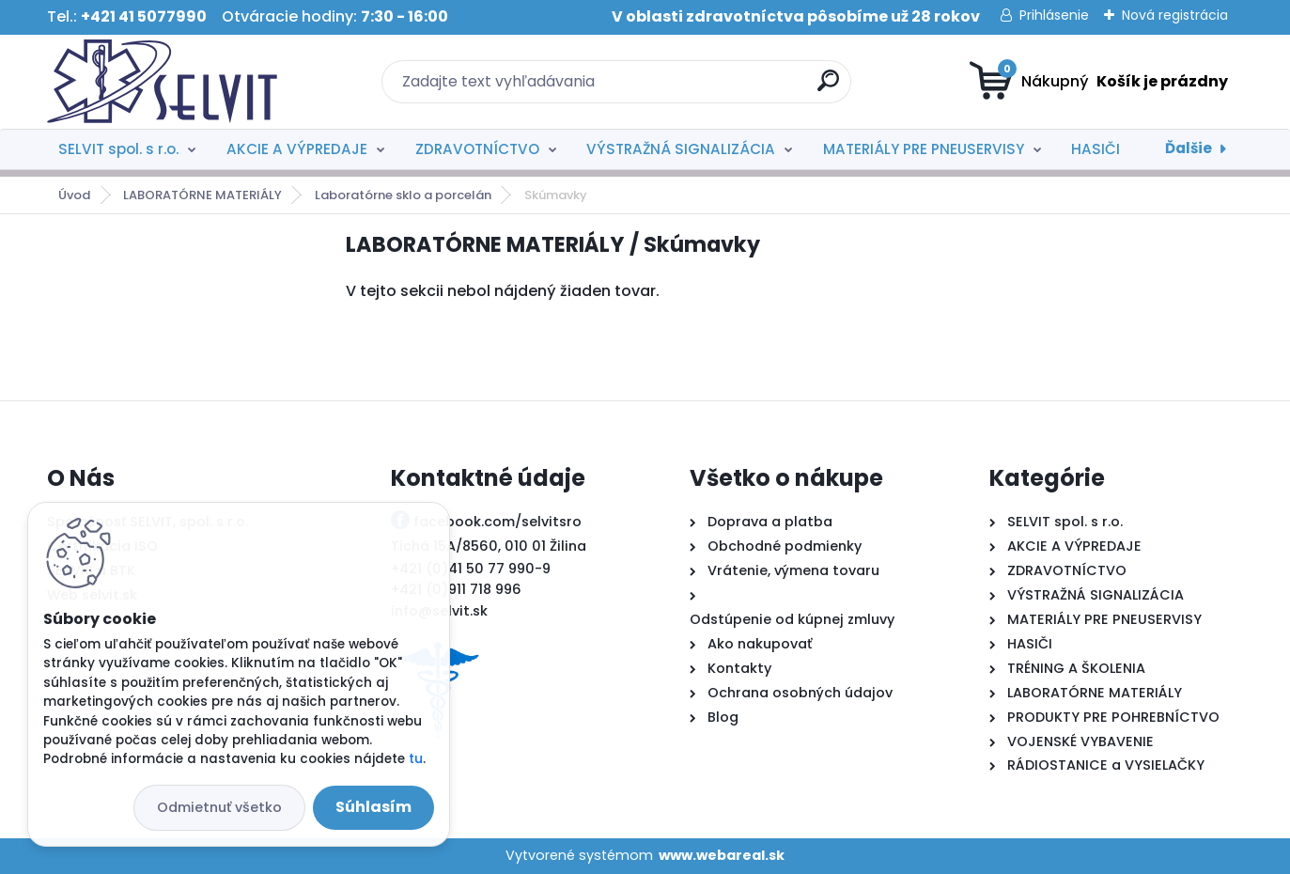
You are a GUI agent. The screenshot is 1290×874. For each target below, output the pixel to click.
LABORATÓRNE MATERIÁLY (202, 195)
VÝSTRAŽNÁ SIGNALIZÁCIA (680, 149)
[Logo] (162, 82)
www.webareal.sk (722, 855)
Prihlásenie (1054, 15)
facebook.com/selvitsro (497, 521)
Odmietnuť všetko (219, 807)
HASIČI (1095, 149)
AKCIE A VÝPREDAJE (296, 149)
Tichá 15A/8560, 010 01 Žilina (488, 546)
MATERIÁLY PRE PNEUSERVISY (923, 149)
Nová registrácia (1175, 15)
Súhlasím (373, 807)
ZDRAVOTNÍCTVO (477, 149)
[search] (828, 88)
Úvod (74, 195)
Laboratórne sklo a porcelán (403, 195)
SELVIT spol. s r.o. (118, 149)
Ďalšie (1188, 148)
